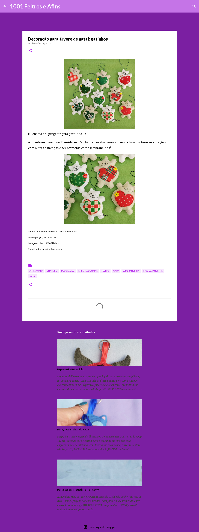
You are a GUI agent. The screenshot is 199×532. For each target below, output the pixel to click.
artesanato (36, 270)
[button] (30, 50)
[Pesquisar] (65, 6)
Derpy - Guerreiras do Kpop (73, 429)
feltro (105, 270)
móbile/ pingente (153, 270)
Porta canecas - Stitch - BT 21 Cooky (78, 489)
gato (116, 270)
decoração (67, 270)
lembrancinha (131, 270)
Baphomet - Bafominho (70, 369)
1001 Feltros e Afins (35, 6)
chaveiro (52, 270)
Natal (32, 276)
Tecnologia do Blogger (99, 527)
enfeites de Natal (87, 270)
